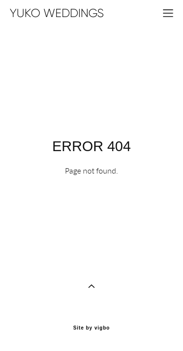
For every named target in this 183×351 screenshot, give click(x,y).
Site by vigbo (91, 311)
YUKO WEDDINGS (57, 13)
